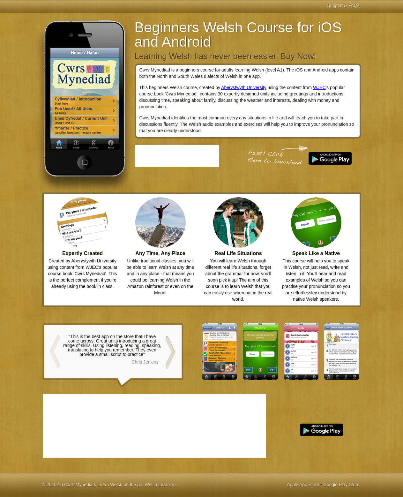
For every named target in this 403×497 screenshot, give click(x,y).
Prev (54, 350)
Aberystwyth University (243, 87)
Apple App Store (303, 484)
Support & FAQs (343, 5)
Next (170, 350)
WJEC (319, 87)
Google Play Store (341, 484)
